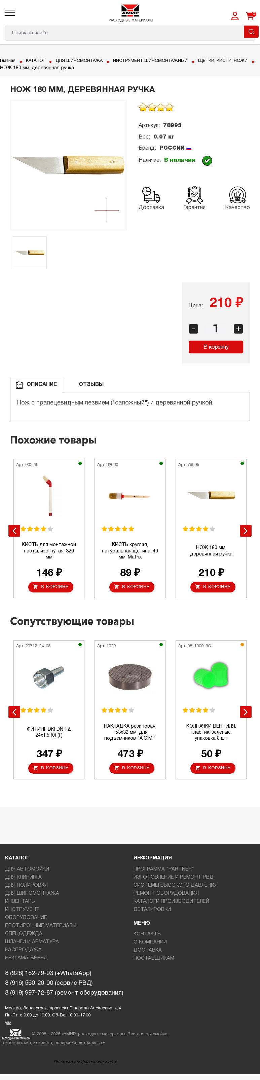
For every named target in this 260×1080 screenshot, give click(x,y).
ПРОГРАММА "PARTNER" (164, 871)
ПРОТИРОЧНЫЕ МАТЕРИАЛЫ (40, 927)
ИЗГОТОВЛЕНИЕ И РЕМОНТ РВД (174, 879)
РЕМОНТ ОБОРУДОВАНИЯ (166, 895)
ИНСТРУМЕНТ (22, 911)
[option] (68, 165)
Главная (9, 61)
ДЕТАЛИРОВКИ (152, 911)
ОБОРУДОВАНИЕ (26, 919)
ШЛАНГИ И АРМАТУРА (32, 943)
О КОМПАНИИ (150, 944)
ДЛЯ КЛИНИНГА (23, 879)
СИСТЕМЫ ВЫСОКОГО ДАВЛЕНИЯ (176, 887)
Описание (36, 385)
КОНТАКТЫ (147, 936)
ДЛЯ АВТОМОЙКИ (27, 871)
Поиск (251, 32)
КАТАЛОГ (38, 61)
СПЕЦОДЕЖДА (23, 935)
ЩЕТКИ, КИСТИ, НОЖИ (27, 68)
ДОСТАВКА (148, 952)
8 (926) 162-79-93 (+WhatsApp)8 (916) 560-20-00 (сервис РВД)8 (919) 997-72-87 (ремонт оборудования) (64, 985)
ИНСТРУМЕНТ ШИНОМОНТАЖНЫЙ (163, 61)
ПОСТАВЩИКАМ (154, 960)
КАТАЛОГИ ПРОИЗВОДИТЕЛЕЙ (171, 903)
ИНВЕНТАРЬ (20, 903)
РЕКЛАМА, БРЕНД (26, 960)
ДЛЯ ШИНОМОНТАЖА (85, 61)
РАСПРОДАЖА (23, 952)
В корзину (216, 347)
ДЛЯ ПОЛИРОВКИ (26, 887)
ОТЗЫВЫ (86, 385)
